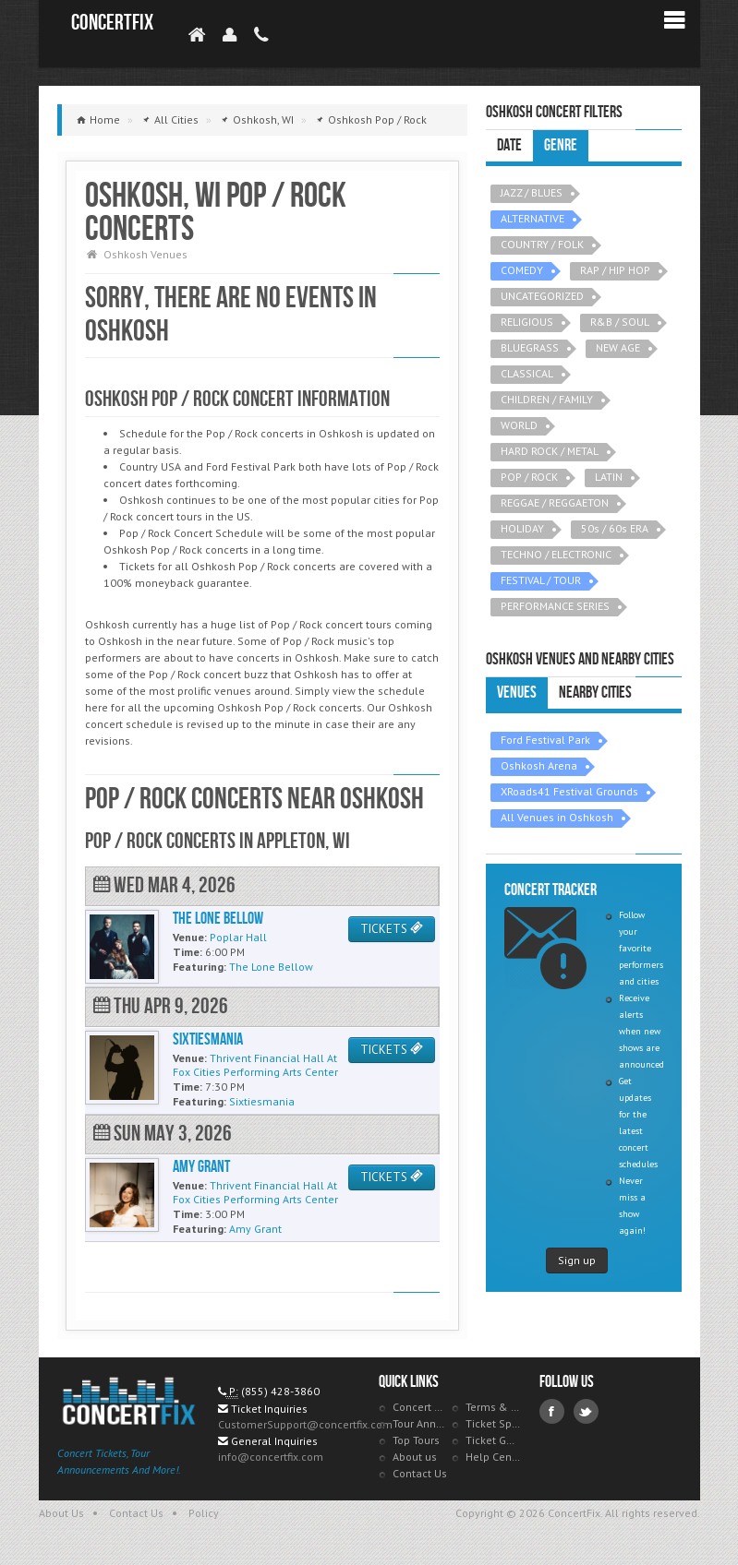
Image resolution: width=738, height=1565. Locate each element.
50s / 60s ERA (614, 528)
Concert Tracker (420, 1407)
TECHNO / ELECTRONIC (556, 554)
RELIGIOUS (527, 322)
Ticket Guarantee (493, 1440)
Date (509, 145)
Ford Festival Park (545, 740)
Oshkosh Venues (145, 254)
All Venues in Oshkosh (557, 817)
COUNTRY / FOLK (542, 244)
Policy (203, 1513)
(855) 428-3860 (280, 1391)
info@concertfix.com (270, 1456)
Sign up (577, 1260)
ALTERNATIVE (532, 218)
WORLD (519, 425)
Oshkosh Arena (539, 765)
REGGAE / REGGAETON (555, 502)
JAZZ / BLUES (532, 192)
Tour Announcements (420, 1423)
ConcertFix (112, 22)
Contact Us (420, 1473)
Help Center (493, 1456)
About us (415, 1456)
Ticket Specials (493, 1423)
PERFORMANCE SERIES (555, 606)
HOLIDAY (522, 528)
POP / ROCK (529, 477)
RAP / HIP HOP (615, 270)
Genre (560, 145)
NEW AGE (618, 347)
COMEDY (522, 270)
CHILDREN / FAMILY (547, 399)
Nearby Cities (595, 692)
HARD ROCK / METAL (550, 451)
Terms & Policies (493, 1407)
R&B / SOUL (619, 322)
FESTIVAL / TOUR (541, 580)
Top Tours (416, 1440)
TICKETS (391, 929)
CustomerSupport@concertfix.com (305, 1424)
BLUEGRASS (530, 347)
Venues (517, 692)
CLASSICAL (527, 373)
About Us (61, 1513)
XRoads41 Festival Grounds (569, 791)
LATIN (609, 477)
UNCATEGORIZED (542, 296)
